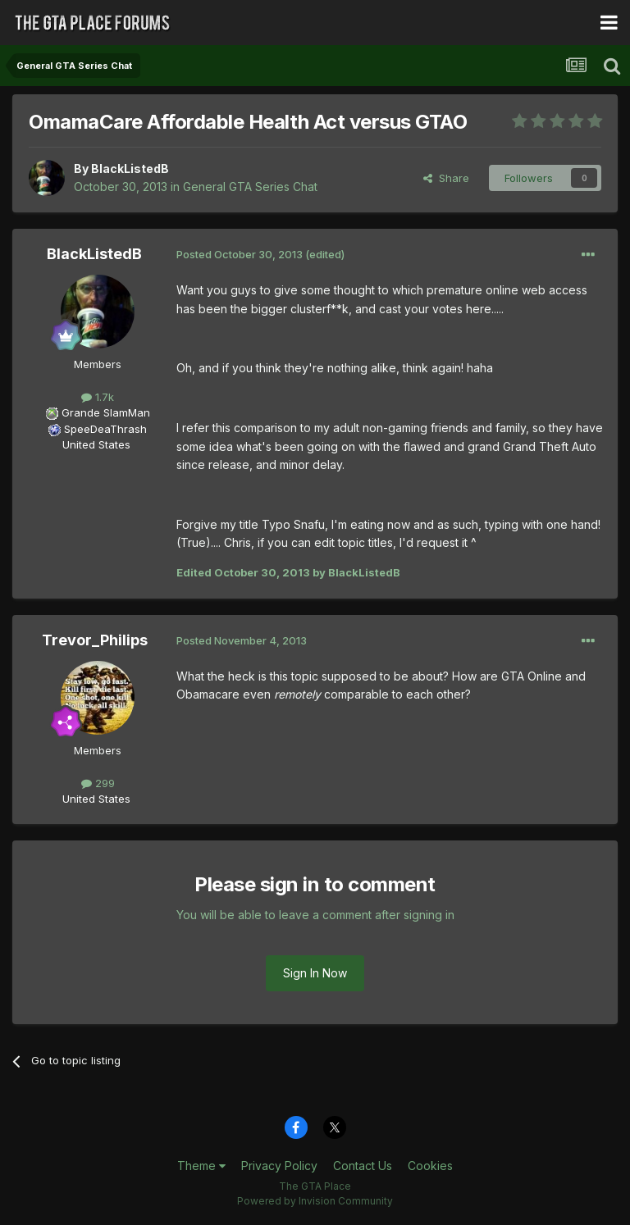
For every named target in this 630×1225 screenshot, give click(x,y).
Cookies (430, 1166)
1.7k (97, 396)
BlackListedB (130, 168)
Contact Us (362, 1166)
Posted (239, 254)
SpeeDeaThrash (105, 428)
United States (96, 444)
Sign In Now (315, 973)
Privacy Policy (279, 1166)
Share (446, 177)
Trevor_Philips (95, 640)
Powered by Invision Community (315, 1201)
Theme (201, 1166)
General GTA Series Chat (250, 187)
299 (98, 783)
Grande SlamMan (106, 412)
